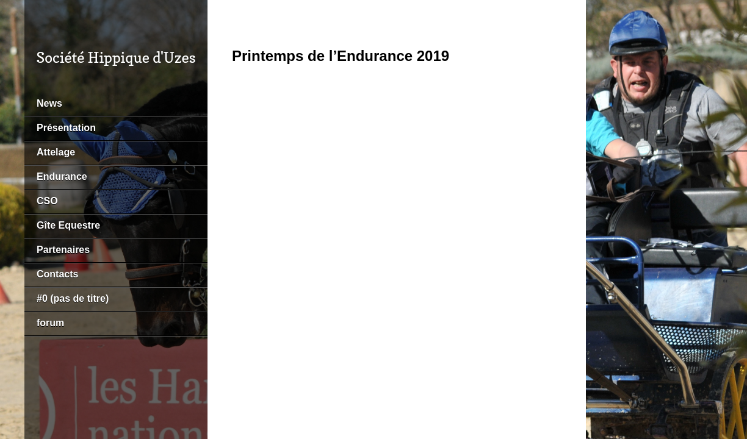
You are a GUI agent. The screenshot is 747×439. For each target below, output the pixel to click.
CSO (47, 201)
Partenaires (63, 249)
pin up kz (3, 0)
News (49, 103)
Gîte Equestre (68, 225)
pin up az (18, 0)
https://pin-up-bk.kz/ (12, 0)
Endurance (62, 176)
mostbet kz (7, 0)
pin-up (1, 0)
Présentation (66, 128)
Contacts (57, 274)
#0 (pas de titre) (73, 298)
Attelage (56, 152)
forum (50, 323)
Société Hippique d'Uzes (115, 57)
